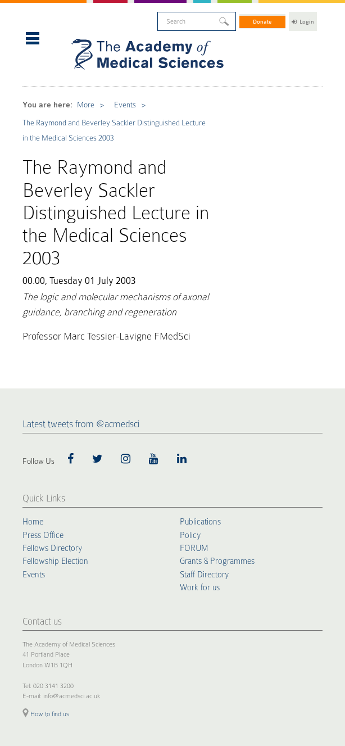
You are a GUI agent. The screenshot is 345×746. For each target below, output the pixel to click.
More (65, 76)
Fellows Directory (50, 406)
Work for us (198, 442)
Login (303, 17)
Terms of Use (113, 637)
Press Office (41, 394)
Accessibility (148, 637)
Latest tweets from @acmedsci (80, 286)
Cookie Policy (38, 637)
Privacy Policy (76, 637)
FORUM (193, 406)
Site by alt (311, 703)
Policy (189, 394)
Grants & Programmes (215, 418)
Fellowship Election (53, 418)
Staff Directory (203, 430)
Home (32, 382)
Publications (199, 382)
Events (96, 76)
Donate (263, 17)
